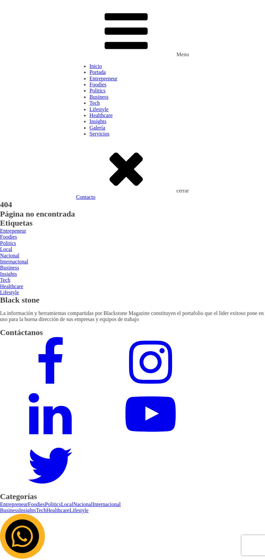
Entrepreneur (103, 78)
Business (98, 97)
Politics (97, 90)
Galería (97, 128)
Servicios (99, 134)
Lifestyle (98, 109)
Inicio (95, 66)
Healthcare (100, 115)
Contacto (85, 197)
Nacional (83, 504)
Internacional (106, 504)
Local (67, 504)
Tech (94, 103)
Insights (97, 121)
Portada (97, 72)
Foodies (97, 84)
